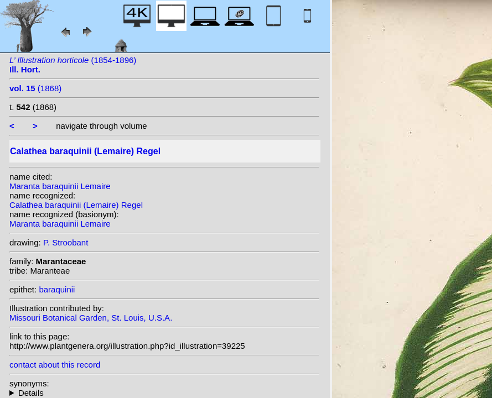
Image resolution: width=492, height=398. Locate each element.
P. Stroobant (65, 242)
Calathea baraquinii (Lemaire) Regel (76, 205)
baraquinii (57, 289)
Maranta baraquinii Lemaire (60, 186)
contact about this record (54, 364)
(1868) (35, 88)
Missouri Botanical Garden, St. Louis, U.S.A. (90, 317)
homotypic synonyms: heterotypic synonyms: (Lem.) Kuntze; (164, 392)
